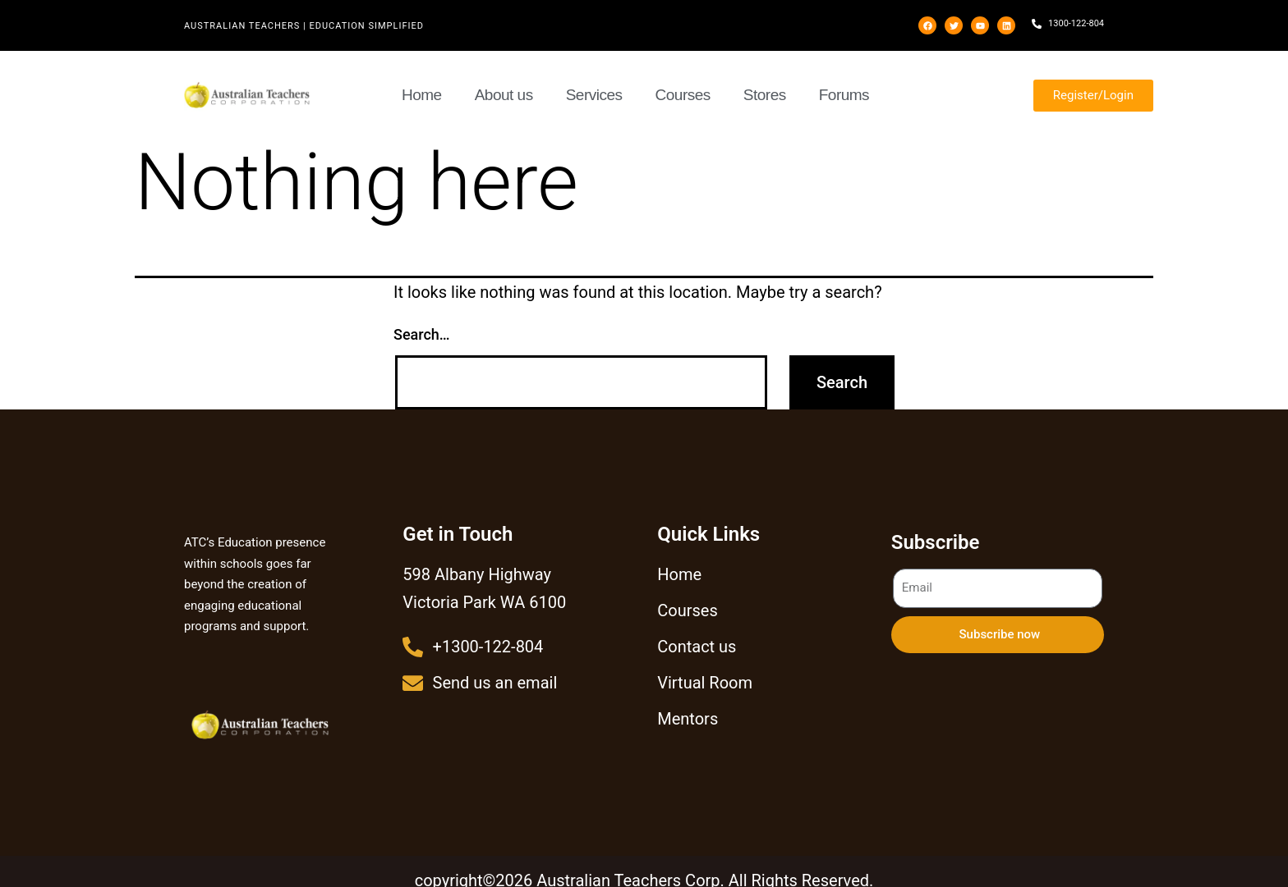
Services (594, 94)
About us (504, 94)
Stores (764, 94)
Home (422, 94)
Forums (844, 94)
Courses (683, 94)
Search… (421, 334)
